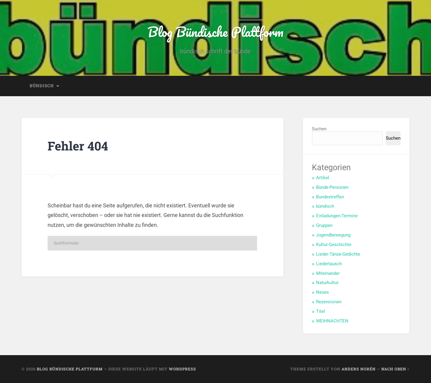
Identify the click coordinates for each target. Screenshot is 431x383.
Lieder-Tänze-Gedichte (338, 254)
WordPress (182, 369)
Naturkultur (327, 282)
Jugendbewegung (333, 235)
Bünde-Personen (332, 187)
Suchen (319, 129)
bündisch (42, 85)
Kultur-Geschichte (333, 244)
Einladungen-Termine (337, 215)
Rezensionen (329, 301)
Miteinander (328, 273)
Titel (320, 311)
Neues (322, 292)
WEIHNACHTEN (332, 321)
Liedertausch (329, 263)
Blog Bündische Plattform (215, 31)
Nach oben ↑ (395, 369)
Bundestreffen (330, 197)
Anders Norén (359, 369)
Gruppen (324, 225)
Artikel (322, 177)
